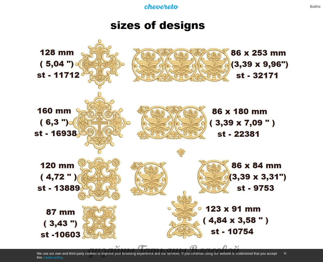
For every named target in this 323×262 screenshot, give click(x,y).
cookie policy (52, 257)
